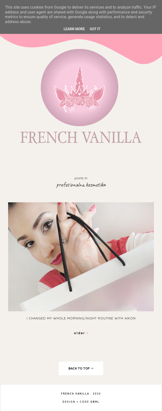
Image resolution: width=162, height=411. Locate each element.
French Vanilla (75, 393)
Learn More (74, 29)
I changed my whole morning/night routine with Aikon (81, 318)
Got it (95, 29)
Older (81, 333)
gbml (94, 401)
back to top (81, 368)
